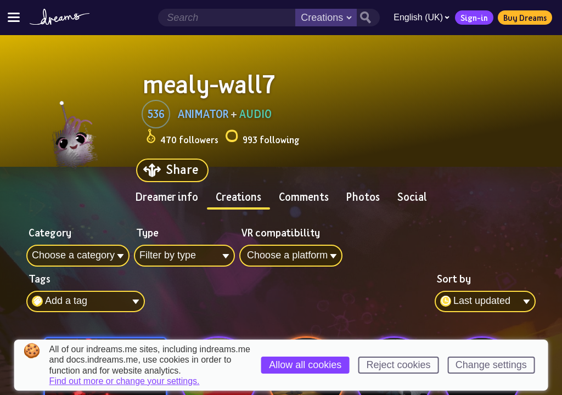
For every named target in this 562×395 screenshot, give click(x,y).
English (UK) (420, 17)
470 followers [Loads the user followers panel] (182, 138)
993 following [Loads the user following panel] (262, 138)
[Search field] (225, 17)
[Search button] (366, 17)
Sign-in (472, 17)
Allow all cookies (305, 364)
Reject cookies (398, 364)
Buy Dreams (523, 17)
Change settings (491, 364)
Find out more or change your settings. (124, 381)
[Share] (172, 170)
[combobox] (485, 302)
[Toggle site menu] (14, 17)
